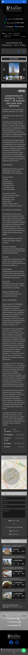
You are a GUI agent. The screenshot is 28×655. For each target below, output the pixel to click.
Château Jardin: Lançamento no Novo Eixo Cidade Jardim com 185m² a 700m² (14, 545)
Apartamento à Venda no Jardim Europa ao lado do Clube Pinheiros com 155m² (13, 590)
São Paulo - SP (7, 35)
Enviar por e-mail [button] (14, 520)
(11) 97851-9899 (19, 23)
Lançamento (16, 33)
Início (4, 33)
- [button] (3, 464)
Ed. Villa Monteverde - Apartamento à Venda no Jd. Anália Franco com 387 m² (13, 568)
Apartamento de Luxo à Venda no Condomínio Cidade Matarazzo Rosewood (14, 579)
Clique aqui (6, 606)
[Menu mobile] (3, 1)
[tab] (7, 58)
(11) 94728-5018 (18, 19)
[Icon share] (9, 26)
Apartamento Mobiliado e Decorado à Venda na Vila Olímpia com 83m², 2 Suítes (14, 556)
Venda (10, 33)
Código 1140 (7, 36)
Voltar (23, 36)
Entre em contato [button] (14, 616)
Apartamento (16, 35)
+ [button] (3, 461)
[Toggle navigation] (24, 1)
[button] (4, 69)
